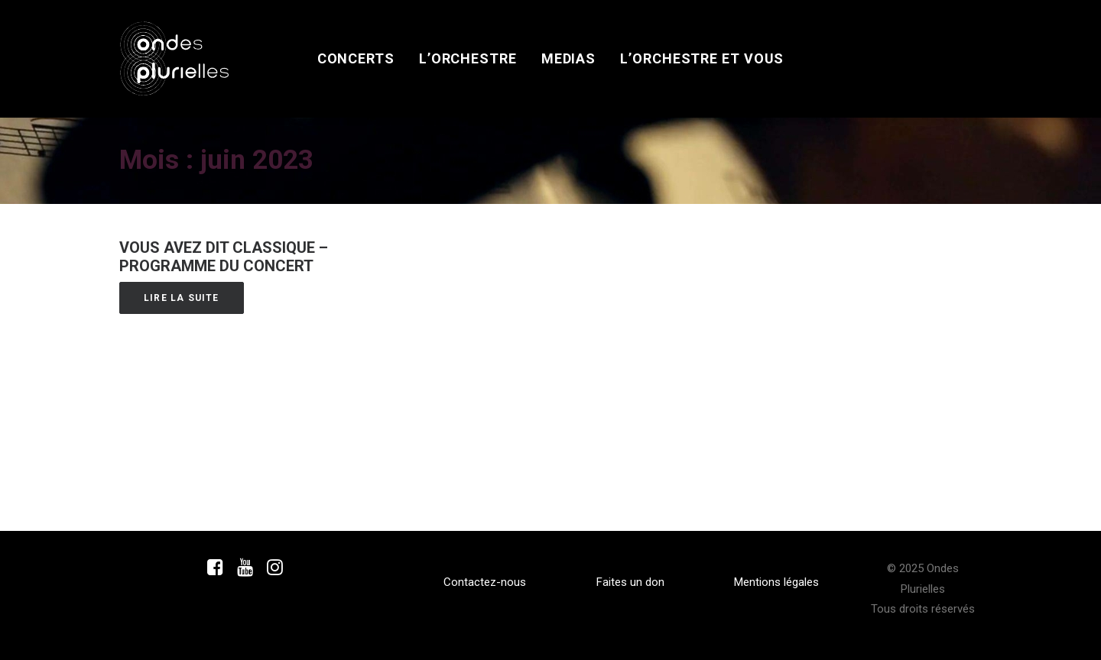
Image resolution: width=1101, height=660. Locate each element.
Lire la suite (181, 298)
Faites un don (630, 582)
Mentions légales (776, 582)
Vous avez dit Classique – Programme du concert (223, 256)
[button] (215, 571)
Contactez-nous (484, 582)
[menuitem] (356, 59)
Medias (568, 58)
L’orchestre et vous (702, 58)
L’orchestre (468, 58)
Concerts (356, 58)
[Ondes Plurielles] (174, 59)
